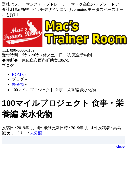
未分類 (36, 133)
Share (120, 147)
